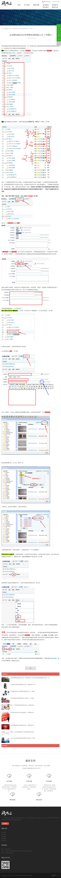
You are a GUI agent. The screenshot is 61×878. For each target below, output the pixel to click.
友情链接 (55, 875)
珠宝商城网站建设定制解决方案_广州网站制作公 (22, 725)
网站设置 (39, 800)
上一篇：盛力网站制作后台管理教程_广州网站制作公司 (27, 668)
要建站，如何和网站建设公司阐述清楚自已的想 (22, 732)
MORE (5, 823)
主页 (3, 28)
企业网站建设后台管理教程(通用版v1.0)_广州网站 (22, 691)
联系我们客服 (53, 658)
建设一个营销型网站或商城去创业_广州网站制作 (22, 705)
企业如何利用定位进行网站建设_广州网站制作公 (22, 712)
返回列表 (30, 668)
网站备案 (12, 800)
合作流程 (9, 781)
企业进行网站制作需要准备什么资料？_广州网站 (22, 698)
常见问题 (29, 781)
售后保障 (49, 781)
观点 (10, 28)
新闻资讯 (6, 28)
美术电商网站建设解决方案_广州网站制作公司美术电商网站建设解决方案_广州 (29, 677)
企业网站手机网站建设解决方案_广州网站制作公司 (22, 684)
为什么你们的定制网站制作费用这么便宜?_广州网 (22, 738)
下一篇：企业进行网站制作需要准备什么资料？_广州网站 (34, 668)
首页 (19, 5)
